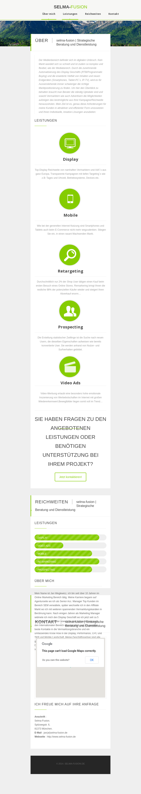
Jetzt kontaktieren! (70, 477)
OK (92, 660)
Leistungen (70, 14)
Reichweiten (93, 14)
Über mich (48, 14)
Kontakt (113, 14)
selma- (70, 6)
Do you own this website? (56, 660)
